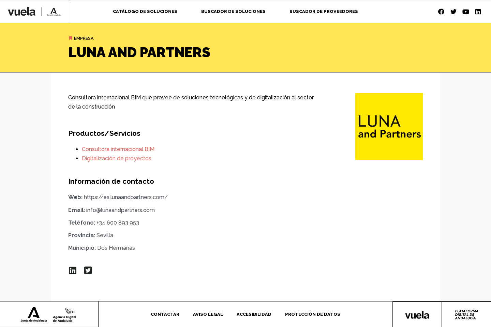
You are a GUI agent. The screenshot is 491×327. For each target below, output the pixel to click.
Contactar (165, 313)
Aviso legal (208, 313)
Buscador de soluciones (233, 11)
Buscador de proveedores (323, 11)
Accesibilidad (254, 313)
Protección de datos (312, 313)
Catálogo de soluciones (145, 11)
